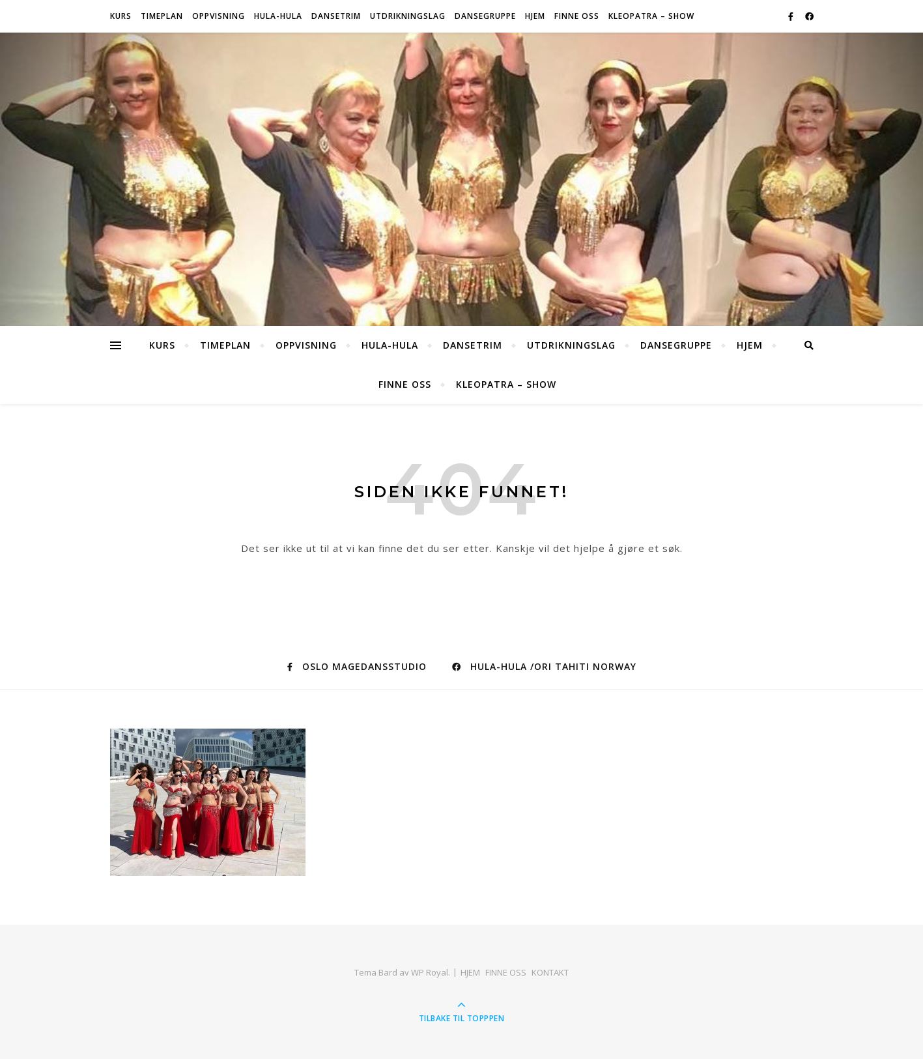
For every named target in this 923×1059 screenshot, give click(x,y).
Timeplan (162, 16)
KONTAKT (550, 972)
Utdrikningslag (408, 16)
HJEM (535, 16)
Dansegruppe (485, 16)
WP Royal (429, 972)
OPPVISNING (218, 16)
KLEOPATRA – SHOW (651, 16)
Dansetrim (336, 16)
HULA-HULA (278, 16)
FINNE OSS (576, 16)
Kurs (121, 16)
